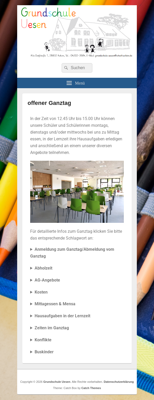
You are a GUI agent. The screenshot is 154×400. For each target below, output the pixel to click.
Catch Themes (91, 388)
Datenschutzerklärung (119, 381)
